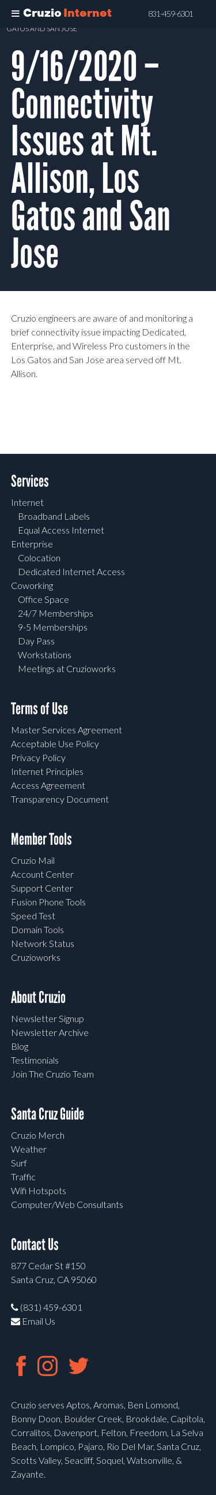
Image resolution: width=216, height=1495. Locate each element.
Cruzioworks (35, 957)
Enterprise (32, 543)
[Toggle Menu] (15, 14)
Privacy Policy (38, 757)
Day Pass (36, 640)
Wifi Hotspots (38, 1190)
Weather (29, 1148)
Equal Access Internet (61, 529)
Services (30, 481)
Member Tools (41, 839)
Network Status (42, 943)
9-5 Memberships (53, 626)
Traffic (23, 1176)
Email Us (33, 1320)
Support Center (42, 887)
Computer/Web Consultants (67, 1204)
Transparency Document (60, 798)
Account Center (42, 873)
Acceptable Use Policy (55, 743)
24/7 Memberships (55, 612)
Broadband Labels (54, 515)
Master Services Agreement (66, 729)
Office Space (43, 599)
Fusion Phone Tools (48, 901)
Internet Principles (47, 771)
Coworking (32, 585)
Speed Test (33, 915)
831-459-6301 (170, 13)
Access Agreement (48, 785)
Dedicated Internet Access (71, 571)
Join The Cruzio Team (52, 1073)
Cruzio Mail (33, 860)
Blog (19, 1046)
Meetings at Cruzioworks (67, 668)
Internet (27, 502)
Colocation (39, 557)
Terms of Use (39, 709)
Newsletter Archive (50, 1032)
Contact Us (35, 1245)
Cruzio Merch (38, 1134)
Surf (19, 1162)
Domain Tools (37, 929)
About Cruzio (38, 997)
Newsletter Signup (47, 1018)
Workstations (44, 654)
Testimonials (35, 1059)
